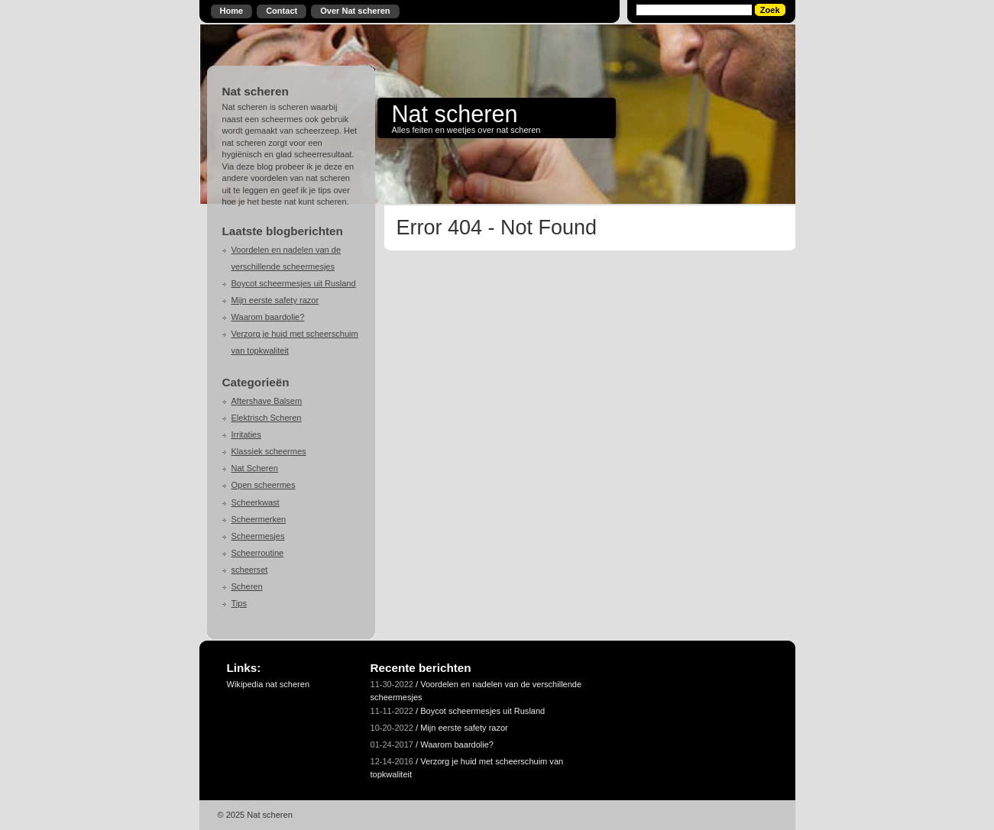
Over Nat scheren (355, 10)
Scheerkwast (256, 502)
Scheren (247, 586)
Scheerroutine (258, 552)
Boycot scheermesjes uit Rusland (294, 283)
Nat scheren (455, 114)
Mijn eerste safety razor (275, 300)
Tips (239, 603)
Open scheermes (264, 484)
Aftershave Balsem (267, 400)
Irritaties (246, 434)
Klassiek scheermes (269, 451)
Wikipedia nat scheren (268, 684)
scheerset (250, 569)
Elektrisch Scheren (267, 417)
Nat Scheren (255, 468)
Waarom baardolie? (268, 316)
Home (232, 10)
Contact (281, 10)
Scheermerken (259, 519)
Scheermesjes (258, 536)
